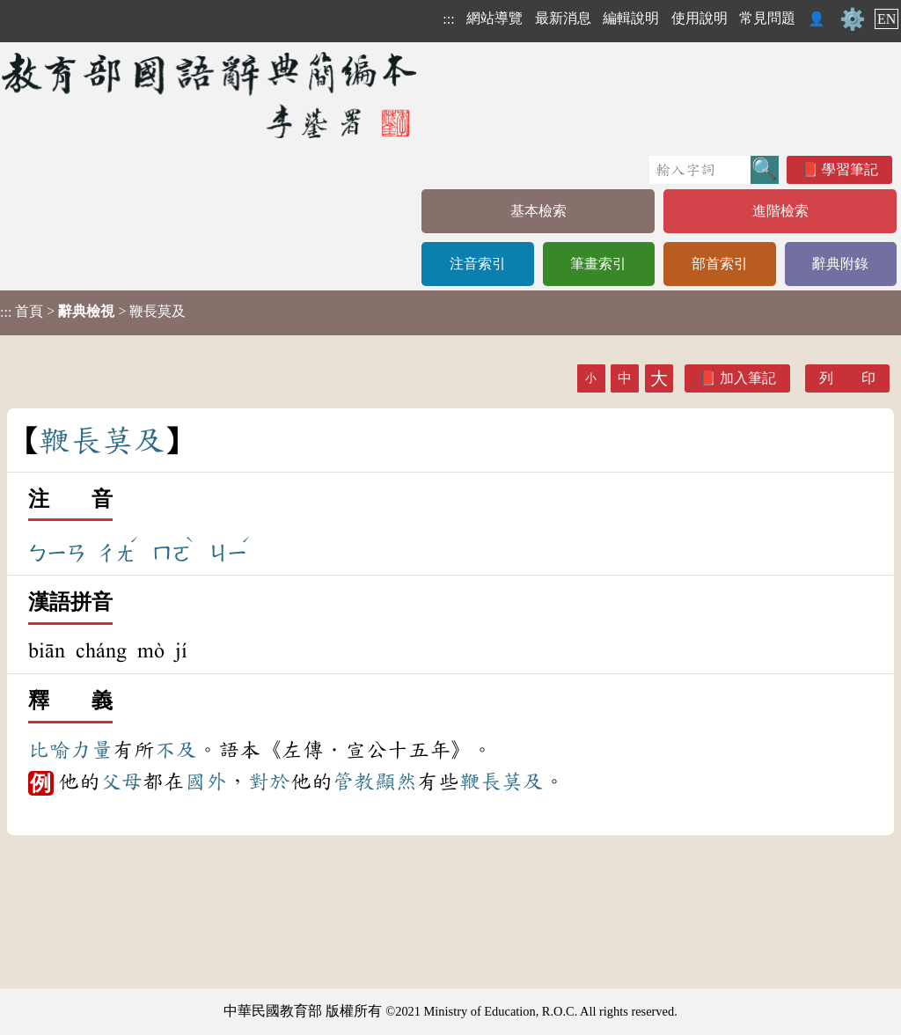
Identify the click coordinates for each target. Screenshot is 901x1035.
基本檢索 (538, 210)
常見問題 (767, 18)
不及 (176, 749)
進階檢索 (780, 210)
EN (886, 18)
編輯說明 (631, 18)
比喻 (49, 749)
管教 (354, 781)
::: (448, 18)
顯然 (396, 781)
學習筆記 (850, 169)
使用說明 (699, 18)
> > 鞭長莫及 (93, 311)
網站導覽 (494, 18)
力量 (91, 749)
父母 (121, 781)
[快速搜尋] (700, 170)
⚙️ (852, 19)
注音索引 (478, 263)
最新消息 (563, 18)
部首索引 (720, 263)
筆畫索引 (598, 263)
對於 (269, 781)
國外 (206, 781)
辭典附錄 (840, 263)
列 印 (847, 378)
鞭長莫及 (501, 781)
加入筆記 (748, 378)
